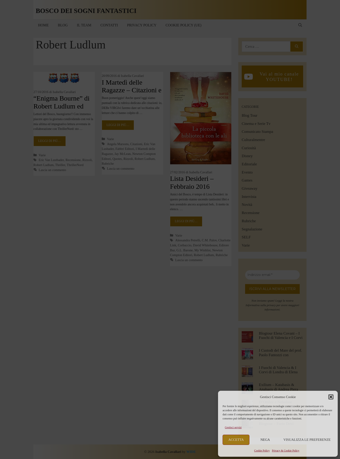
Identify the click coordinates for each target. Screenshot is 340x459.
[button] (331, 397)
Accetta (236, 439)
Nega (265, 439)
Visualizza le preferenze (307, 439)
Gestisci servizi (233, 427)
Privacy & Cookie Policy (285, 450)
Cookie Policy (262, 450)
